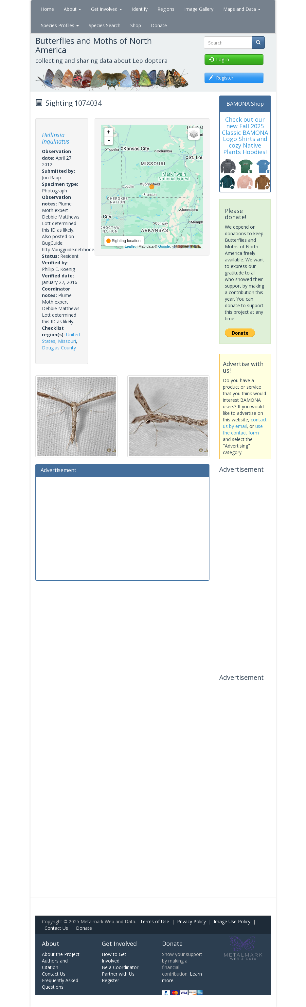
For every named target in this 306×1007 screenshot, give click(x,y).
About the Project (61, 954)
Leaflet (130, 246)
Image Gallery (198, 9)
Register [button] (221, 78)
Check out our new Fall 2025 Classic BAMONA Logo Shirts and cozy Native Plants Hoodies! (245, 135)
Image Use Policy (232, 921)
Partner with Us (118, 974)
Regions (165, 9)
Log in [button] (219, 59)
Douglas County (59, 347)
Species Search (104, 25)
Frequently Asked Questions (60, 983)
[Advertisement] (122, 528)
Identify (140, 9)
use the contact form (243, 429)
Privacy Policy (191, 921)
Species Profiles (60, 25)
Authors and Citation (55, 964)
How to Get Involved (114, 957)
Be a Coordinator (120, 967)
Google (164, 246)
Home (47, 9)
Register (110, 980)
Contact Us (56, 928)
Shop (135, 25)
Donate (159, 25)
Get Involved (106, 9)
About (72, 9)
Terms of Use (154, 921)
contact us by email (245, 422)
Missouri (67, 341)
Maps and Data (242, 9)
